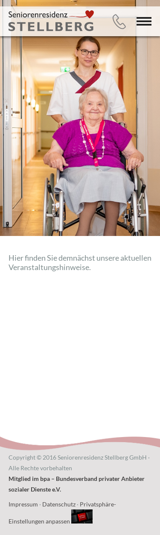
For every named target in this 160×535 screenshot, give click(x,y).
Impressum (23, 504)
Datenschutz (59, 504)
